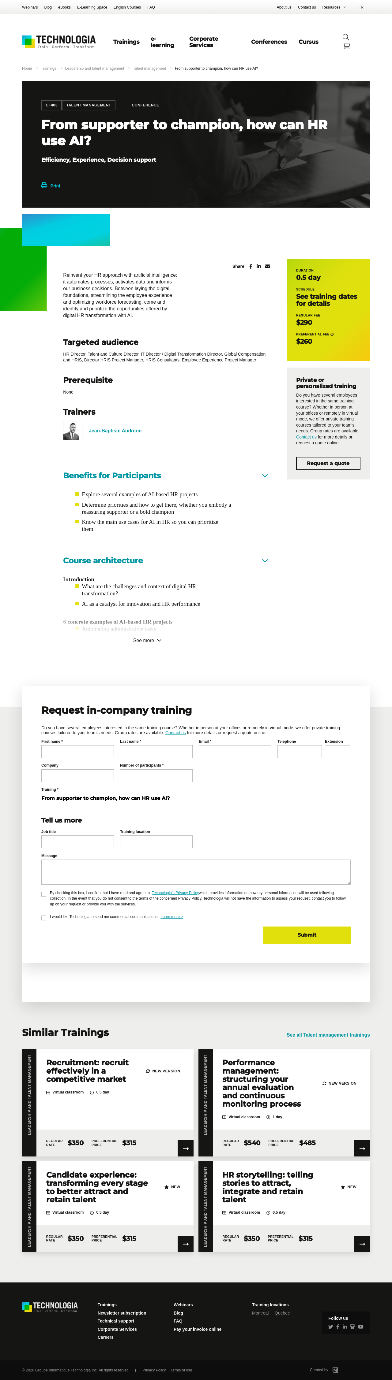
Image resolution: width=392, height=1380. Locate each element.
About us (284, 7)
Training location (135, 832)
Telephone (286, 741)
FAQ (151, 7)
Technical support (116, 1321)
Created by (332, 1370)
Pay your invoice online (197, 1329)
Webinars (30, 7)
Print (50, 185)
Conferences (269, 42)
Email (205, 741)
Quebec (282, 1313)
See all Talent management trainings (328, 1035)
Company (49, 765)
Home (27, 68)
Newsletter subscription (122, 1313)
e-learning (162, 41)
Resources (331, 7)
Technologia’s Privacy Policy (175, 893)
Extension (334, 741)
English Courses (127, 7)
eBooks (64, 7)
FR (361, 7)
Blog (48, 7)
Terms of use (181, 1370)
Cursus (308, 42)
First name (52, 741)
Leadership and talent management (94, 68)
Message (49, 856)
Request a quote (328, 463)
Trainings (126, 42)
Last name (130, 741)
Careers (106, 1337)
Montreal (260, 1313)
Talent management (149, 68)
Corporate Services (203, 41)
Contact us (307, 7)
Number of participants (142, 765)
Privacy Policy (154, 1370)
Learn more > (171, 917)
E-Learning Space (92, 7)
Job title (48, 832)
